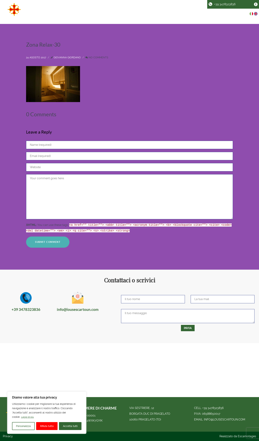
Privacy (8, 436)
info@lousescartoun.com (224, 419)
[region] (46, 413)
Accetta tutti (70, 426)
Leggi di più (28, 417)
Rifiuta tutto (47, 426)
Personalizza (23, 426)
